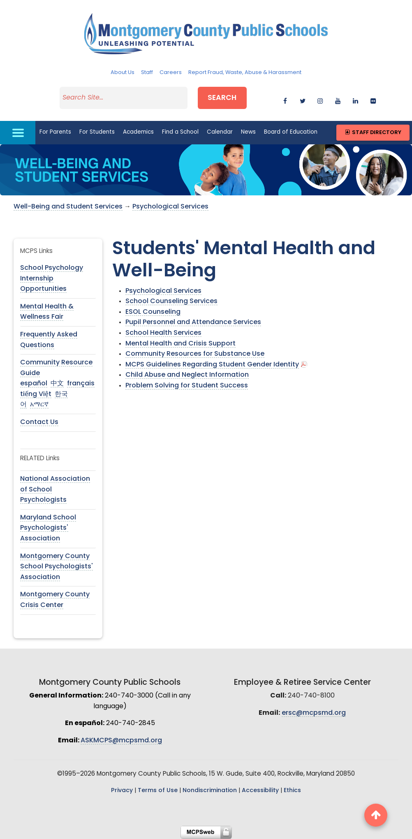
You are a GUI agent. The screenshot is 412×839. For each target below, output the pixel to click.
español (33, 383)
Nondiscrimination (210, 791)
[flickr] (373, 100)
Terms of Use (158, 791)
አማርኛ (39, 404)
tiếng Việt (35, 394)
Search (222, 98)
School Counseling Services (171, 301)
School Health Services (163, 333)
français (81, 383)
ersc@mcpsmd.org (314, 713)
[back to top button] (375, 815)
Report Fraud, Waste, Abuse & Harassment (244, 72)
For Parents (55, 132)
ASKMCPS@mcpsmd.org (121, 740)
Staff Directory (373, 132)
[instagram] (320, 100)
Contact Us (39, 422)
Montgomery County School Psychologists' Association (56, 567)
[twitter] (303, 100)
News (248, 132)
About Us (122, 72)
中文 (57, 383)
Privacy (122, 791)
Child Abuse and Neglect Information (187, 375)
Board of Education (290, 132)
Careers (171, 72)
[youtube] (338, 100)
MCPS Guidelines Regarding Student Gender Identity (212, 365)
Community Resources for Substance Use (194, 354)
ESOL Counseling (153, 312)
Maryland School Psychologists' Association (48, 528)
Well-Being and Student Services (68, 207)
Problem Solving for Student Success (186, 385)
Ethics (292, 791)
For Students (97, 132)
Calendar (220, 132)
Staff (147, 72)
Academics (138, 132)
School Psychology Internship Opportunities (51, 278)
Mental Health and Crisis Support (180, 344)
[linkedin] (355, 100)
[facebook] (285, 100)
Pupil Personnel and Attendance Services (193, 322)
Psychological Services (170, 207)
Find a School (180, 132)
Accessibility (260, 791)
